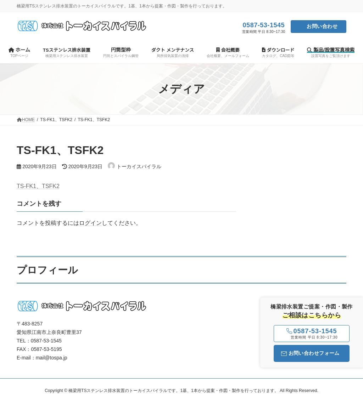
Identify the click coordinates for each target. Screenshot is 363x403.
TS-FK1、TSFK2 (38, 186)
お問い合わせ (322, 26)
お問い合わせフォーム (310, 353)
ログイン (90, 223)
